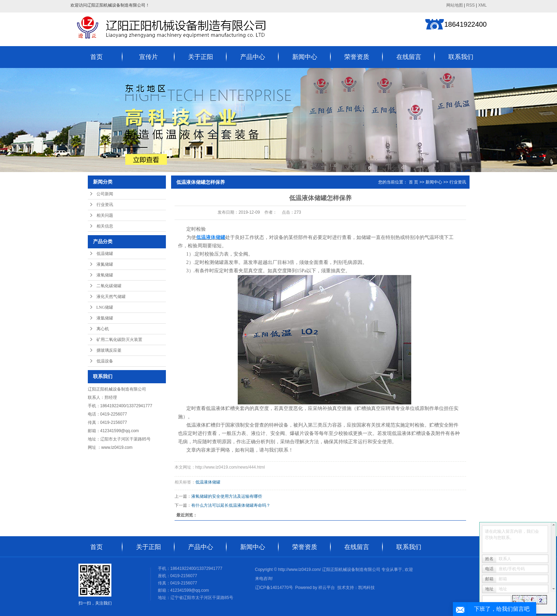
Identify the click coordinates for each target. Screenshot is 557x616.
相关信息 (104, 226)
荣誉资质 (356, 56)
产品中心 (252, 56)
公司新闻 (104, 193)
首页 (96, 56)
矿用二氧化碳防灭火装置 (119, 339)
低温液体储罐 (207, 482)
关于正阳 (200, 56)
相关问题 (104, 215)
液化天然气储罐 (111, 296)
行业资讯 (104, 204)
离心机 (102, 328)
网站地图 (454, 5)
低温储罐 (104, 253)
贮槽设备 (421, 433)
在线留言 (408, 56)
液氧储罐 (104, 275)
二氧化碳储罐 (108, 285)
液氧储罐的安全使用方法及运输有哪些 (226, 496)
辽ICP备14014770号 (274, 587)
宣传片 (148, 56)
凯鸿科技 (366, 587)
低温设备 (104, 361)
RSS (470, 5)
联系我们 (460, 56)
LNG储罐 (104, 307)
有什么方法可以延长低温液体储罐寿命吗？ (230, 505)
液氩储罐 (104, 318)
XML (482, 5)
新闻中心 (304, 56)
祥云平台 (326, 587)
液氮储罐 (104, 264)
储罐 (219, 262)
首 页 (413, 182)
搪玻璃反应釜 (108, 350)
